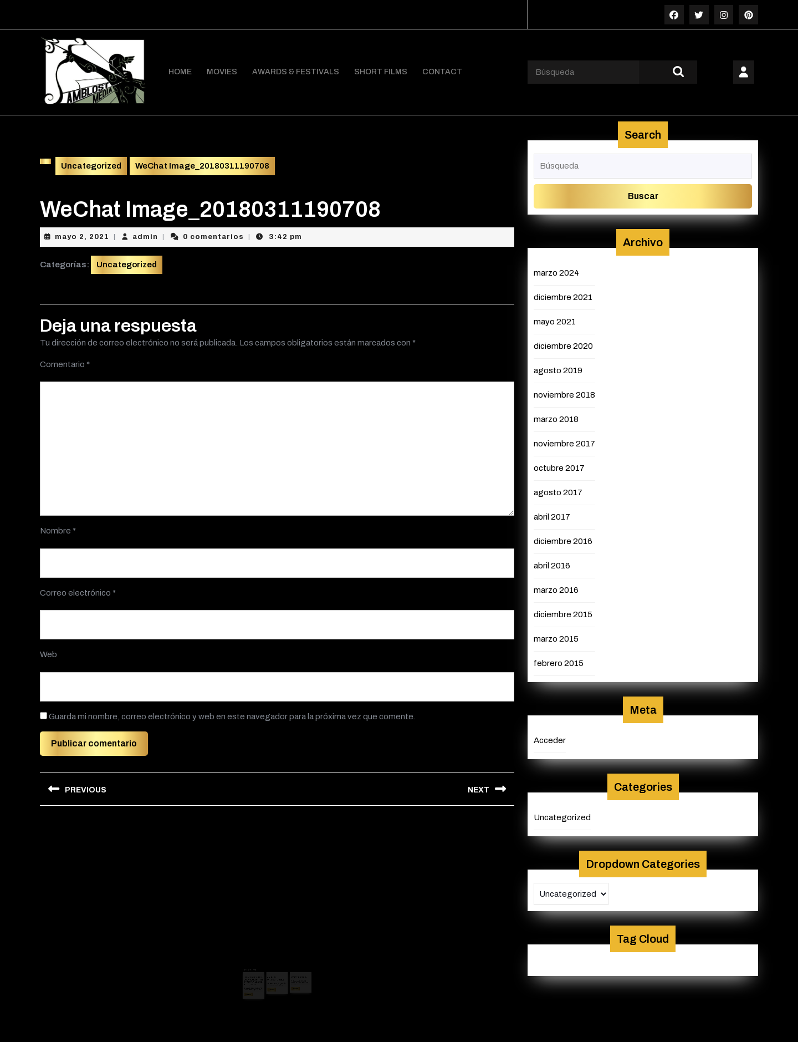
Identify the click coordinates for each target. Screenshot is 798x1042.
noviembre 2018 (564, 394)
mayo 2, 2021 (82, 236)
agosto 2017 (558, 491)
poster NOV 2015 (294, 969)
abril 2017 (552, 516)
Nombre (58, 530)
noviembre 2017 (564, 443)
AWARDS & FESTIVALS (295, 72)
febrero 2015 (559, 662)
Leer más (255, 983)
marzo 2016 (556, 589)
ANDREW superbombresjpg (276, 970)
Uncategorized (91, 165)
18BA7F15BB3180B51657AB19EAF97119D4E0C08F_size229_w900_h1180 (258, 971)
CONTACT (442, 72)
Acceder (550, 739)
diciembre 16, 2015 (294, 972)
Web (48, 653)
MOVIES (222, 72)
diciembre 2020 (563, 345)
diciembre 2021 (563, 296)
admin (145, 236)
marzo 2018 (556, 418)
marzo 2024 (556, 272)
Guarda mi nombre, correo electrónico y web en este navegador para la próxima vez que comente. (232, 715)
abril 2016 (552, 565)
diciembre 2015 (563, 613)
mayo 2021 (555, 321)
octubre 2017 (559, 467)
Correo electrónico (78, 592)
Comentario (65, 363)
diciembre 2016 (563, 540)
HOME (180, 72)
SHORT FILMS (380, 72)
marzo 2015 (556, 638)
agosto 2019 (558, 369)
